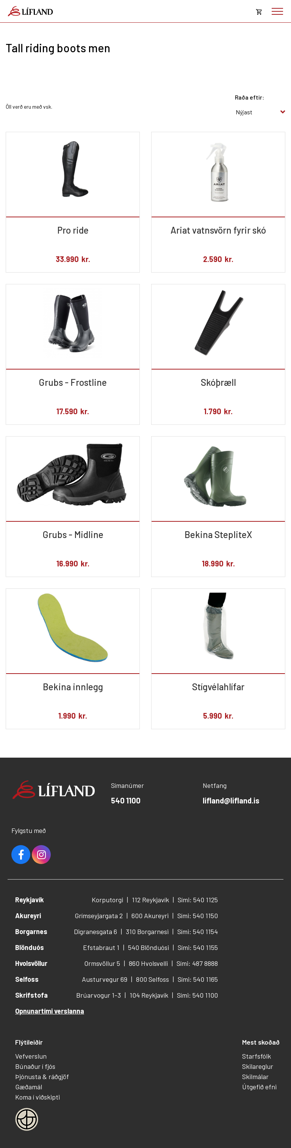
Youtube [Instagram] (41, 854)
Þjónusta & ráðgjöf (42, 1076)
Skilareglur (257, 1066)
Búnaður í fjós (35, 1066)
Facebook (20, 854)
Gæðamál (28, 1086)
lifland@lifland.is (231, 800)
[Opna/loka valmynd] (277, 11)
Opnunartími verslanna (49, 1011)
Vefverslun (31, 1056)
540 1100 (126, 800)
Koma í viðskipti (37, 1097)
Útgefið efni (259, 1086)
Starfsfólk (256, 1056)
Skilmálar (255, 1076)
